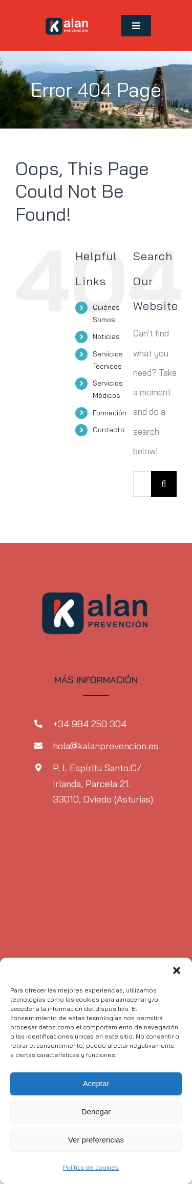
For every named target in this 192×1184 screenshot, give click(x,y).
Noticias (106, 336)
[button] (177, 970)
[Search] (164, 484)
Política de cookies (91, 1167)
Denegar (96, 1111)
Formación (109, 412)
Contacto (108, 429)
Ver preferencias (96, 1139)
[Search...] (142, 484)
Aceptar (96, 1083)
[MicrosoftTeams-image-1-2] (67, 14)
